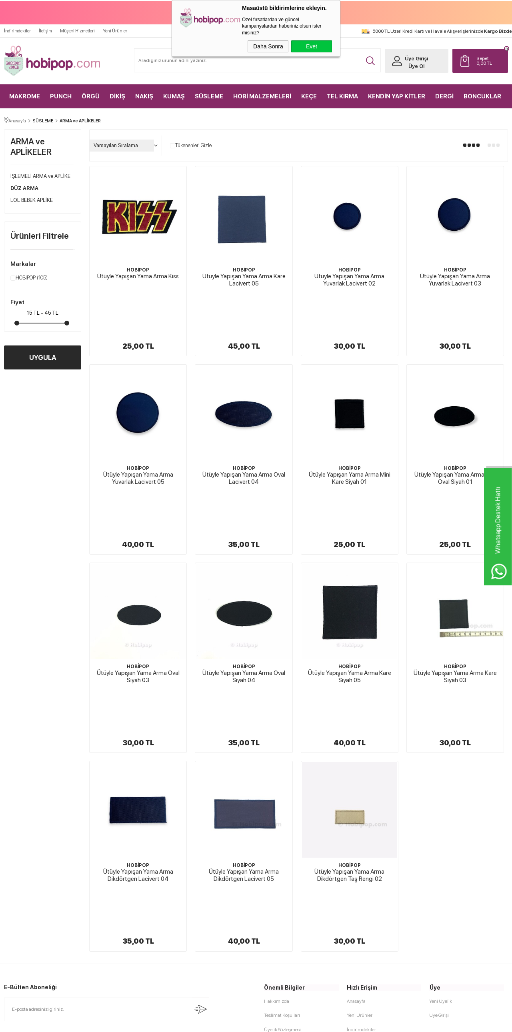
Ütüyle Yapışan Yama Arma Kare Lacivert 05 (244, 279)
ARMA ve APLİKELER (31, 146)
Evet (311, 46)
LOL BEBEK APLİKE (31, 200)
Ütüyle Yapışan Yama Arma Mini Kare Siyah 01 (349, 434)
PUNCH (61, 96)
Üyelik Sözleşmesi (282, 856)
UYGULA (42, 357)
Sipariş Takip (359, 898)
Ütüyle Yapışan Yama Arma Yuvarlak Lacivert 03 (455, 279)
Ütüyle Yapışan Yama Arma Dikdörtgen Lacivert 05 (244, 745)
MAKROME (24, 96)
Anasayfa (356, 828)
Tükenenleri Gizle (191, 145)
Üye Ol (416, 66)
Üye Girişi (416, 58)
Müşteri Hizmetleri (77, 30)
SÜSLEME (209, 96)
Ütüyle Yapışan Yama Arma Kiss (138, 275)
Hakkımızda (276, 828)
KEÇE (309, 96)
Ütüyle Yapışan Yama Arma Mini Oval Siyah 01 (455, 434)
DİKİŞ (117, 96)
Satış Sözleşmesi (280, 870)
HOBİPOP (29, 277)
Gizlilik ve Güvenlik (283, 898)
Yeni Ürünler (115, 30)
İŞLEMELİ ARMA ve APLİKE (40, 176)
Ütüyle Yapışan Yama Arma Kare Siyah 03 (455, 590)
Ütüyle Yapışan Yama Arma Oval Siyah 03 (138, 590)
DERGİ (444, 96)
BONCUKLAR (482, 96)
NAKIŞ (144, 96)
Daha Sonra (268, 46)
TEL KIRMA (342, 96)
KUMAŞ (174, 96)
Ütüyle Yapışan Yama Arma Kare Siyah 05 (349, 590)
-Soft (216, 1022)
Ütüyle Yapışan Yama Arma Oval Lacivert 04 (243, 434)
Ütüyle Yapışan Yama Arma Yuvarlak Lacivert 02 (349, 279)
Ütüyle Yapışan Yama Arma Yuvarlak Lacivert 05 (138, 434)
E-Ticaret (234, 1022)
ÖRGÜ (91, 96)
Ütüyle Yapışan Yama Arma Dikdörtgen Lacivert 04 (138, 745)
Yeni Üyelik (440, 828)
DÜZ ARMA (24, 188)
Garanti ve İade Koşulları (288, 884)
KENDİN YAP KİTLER (396, 96)
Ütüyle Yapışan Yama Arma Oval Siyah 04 (243, 590)
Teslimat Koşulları (282, 842)
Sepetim (355, 884)
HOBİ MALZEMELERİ (262, 96)
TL (490, 60)
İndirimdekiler (17, 30)
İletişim (45, 30)
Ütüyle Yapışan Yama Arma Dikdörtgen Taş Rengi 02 (349, 745)
